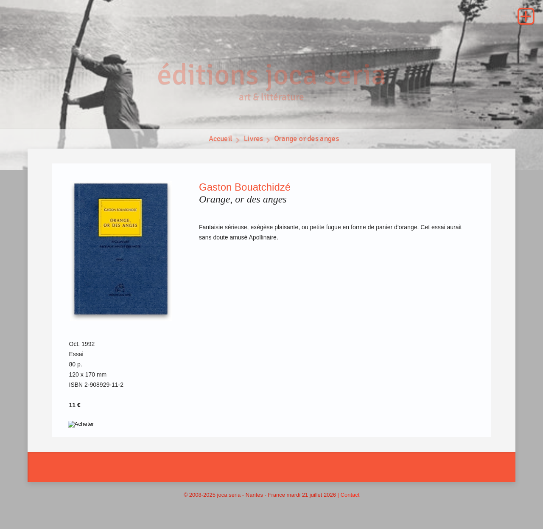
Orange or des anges (307, 140)
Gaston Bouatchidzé (245, 187)
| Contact (349, 495)
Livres (253, 140)
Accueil (219, 140)
